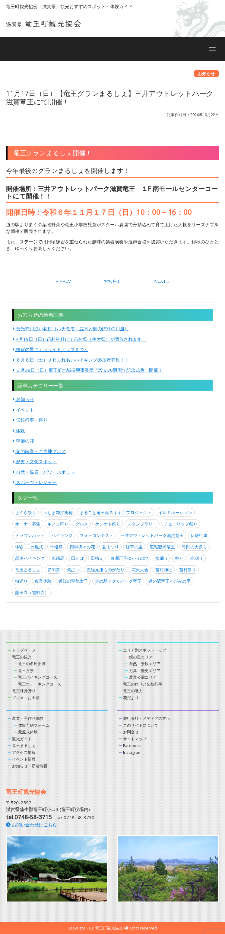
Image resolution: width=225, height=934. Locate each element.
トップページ (24, 650)
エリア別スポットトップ (144, 650)
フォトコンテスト (96, 535)
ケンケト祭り (107, 524)
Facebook (132, 745)
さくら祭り (25, 512)
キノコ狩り (57, 524)
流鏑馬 (58, 558)
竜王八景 (26, 670)
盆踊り (161, 558)
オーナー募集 (27, 524)
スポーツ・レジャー (34, 482)
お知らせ (112, 281)
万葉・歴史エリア (144, 670)
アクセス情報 (24, 752)
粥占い (73, 569)
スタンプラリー (142, 524)
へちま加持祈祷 (58, 512)
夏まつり (110, 547)
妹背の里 (134, 547)
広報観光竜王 (162, 547)
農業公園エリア (143, 677)
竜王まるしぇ (27, 569)
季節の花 (23, 441)
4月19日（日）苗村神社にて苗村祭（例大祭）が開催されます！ (79, 339)
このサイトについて (140, 725)
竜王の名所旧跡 (32, 663)
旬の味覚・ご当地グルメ (39, 451)
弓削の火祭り (194, 547)
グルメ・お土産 (26, 697)
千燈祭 (56, 547)
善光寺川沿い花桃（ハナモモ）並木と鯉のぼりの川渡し (70, 328)
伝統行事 (199, 535)
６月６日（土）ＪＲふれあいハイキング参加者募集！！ (70, 360)
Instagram (132, 752)
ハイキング (62, 535)
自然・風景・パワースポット (43, 472)
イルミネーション (175, 512)
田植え (97, 558)
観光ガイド (22, 738)
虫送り (21, 581)
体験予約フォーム (33, 725)
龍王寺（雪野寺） (32, 592)
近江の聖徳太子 (73, 581)
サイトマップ (135, 738)
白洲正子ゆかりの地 (129, 558)
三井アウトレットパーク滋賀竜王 (152, 535)
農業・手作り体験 (27, 718)
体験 (18, 430)
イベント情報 (24, 759)
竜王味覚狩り (24, 690)
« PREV (63, 281)
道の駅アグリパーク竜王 (118, 581)
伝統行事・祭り (30, 420)
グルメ (81, 524)
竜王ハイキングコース (37, 677)
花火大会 (140, 569)
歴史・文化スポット (34, 461)
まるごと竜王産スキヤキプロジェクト (115, 512)
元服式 (36, 547)
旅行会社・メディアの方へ (146, 718)
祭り (179, 558)
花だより (131, 697)
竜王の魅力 (133, 690)
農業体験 (43, 581)
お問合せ (131, 732)
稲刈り (196, 558)
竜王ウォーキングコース (39, 684)
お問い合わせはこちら (31, 824)
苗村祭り (187, 569)
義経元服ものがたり (106, 569)
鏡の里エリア (141, 657)
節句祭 (53, 569)
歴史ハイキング (30, 558)
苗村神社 (163, 569)
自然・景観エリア (144, 663)
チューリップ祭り (181, 524)
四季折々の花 (82, 547)
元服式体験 (28, 732)
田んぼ (77, 558)
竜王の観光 (22, 657)
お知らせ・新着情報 (29, 766)
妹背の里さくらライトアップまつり (50, 349)
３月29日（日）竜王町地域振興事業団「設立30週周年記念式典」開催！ (87, 370)
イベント (23, 410)
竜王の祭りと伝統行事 (142, 684)
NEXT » (162, 281)
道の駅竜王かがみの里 (169, 581)
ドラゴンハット (30, 535)
